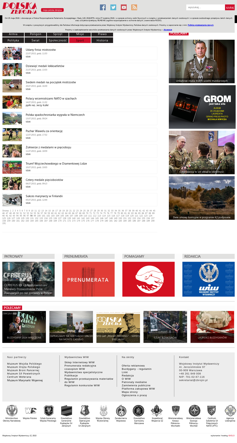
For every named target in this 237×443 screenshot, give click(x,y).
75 (104, 213)
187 (139, 220)
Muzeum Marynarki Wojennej (25, 380)
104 (57, 215)
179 (101, 220)
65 (70, 213)
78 (115, 213)
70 (87, 213)
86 (143, 213)
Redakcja (128, 375)
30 (102, 210)
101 (43, 215)
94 (17, 215)
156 (148, 218)
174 (78, 220)
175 (83, 220)
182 (115, 220)
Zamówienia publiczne (136, 385)
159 (8, 220)
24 (81, 210)
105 (62, 215)
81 (125, 213)
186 (134, 220)
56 (38, 213)
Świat (36, 40)
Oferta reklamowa (133, 365)
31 (105, 210)
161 (18, 220)
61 (56, 213)
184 (125, 220)
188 (143, 220)
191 (4, 223)
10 (32, 210)
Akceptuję (168, 29)
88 (150, 213)
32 (109, 210)
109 (80, 215)
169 (55, 220)
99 (35, 215)
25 (84, 210)
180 (106, 220)
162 (22, 220)
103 (53, 215)
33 (112, 210)
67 (77, 213)
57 (42, 213)
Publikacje (71, 375)
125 (4, 218)
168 (50, 220)
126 (8, 218)
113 (99, 215)
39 (133, 210)
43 (147, 210)
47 (7, 213)
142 (83, 218)
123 (146, 215)
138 (64, 218)
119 (127, 215)
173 (74, 220)
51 (21, 213)
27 (91, 210)
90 (3, 215)
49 (14, 213)
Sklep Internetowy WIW (79, 362)
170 (60, 220)
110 (85, 215)
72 (94, 213)
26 (88, 210)
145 (97, 218)
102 (48, 215)
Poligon (35, 34)
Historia (102, 40)
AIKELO (231, 435)
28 (95, 210)
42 (144, 210)
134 (46, 218)
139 (69, 218)
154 (139, 218)
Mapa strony (130, 392)
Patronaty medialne (134, 382)
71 (90, 213)
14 (46, 210)
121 (136, 215)
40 (137, 210)
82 (129, 213)
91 (7, 215)
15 (49, 210)
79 (118, 213)
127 (13, 218)
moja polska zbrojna (52, 10)
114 (104, 215)
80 (122, 213)
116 (113, 215)
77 (111, 213)
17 (56, 210)
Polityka (13, 40)
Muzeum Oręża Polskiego (23, 366)
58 (45, 213)
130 (27, 218)
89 (153, 213)
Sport (80, 40)
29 (98, 210)
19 (63, 210)
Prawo (102, 34)
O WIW (126, 378)
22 (74, 210)
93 (14, 215)
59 (49, 213)
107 (71, 215)
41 (140, 210)
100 (39, 215)
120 (132, 215)
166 (41, 220)
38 (130, 210)
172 (69, 220)
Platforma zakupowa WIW (138, 388)
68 (80, 213)
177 (92, 220)
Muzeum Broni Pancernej (23, 370)
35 (119, 210)
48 (10, 213)
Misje (80, 34)
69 (83, 213)
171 (64, 220)
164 (32, 220)
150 (120, 218)
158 (4, 220)
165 (36, 220)
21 (70, 210)
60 (52, 213)
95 (21, 215)
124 (150, 215)
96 (24, 215)
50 (17, 213)
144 (92, 218)
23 (77, 210)
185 (129, 220)
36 (123, 210)
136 (55, 218)
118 (122, 215)
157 (153, 218)
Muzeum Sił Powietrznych (23, 373)
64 (66, 213)
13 (42, 210)
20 (67, 210)
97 (28, 215)
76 (108, 213)
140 (74, 218)
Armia (13, 34)
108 (76, 215)
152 (129, 218)
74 (101, 213)
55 (35, 213)
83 (132, 213)
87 (146, 213)
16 (53, 210)
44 (150, 210)
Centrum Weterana (19, 376)
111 (90, 215)
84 (136, 213)
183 (120, 220)
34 (116, 210)
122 (141, 215)
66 (73, 213)
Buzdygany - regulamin (137, 368)
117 (118, 215)
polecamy (178, 33)
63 (63, 213)
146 (101, 218)
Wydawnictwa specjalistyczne (83, 372)
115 (108, 215)
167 (46, 220)
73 (97, 213)
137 (60, 218)
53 (28, 213)
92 (10, 215)
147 (106, 218)
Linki (125, 372)
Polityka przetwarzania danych (201, 25)
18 (60, 210)
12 (39, 210)
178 (97, 220)
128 (18, 218)
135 (50, 218)
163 (27, 220)
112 (94, 215)
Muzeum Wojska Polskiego (24, 363)
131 (32, 218)
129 (22, 218)
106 (67, 215)
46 (3, 213)
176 (87, 220)
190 (153, 220)
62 (59, 213)
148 (111, 218)
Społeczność (58, 40)
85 (139, 213)
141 (78, 218)
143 (87, 218)
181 (111, 220)
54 (31, 213)
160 (13, 220)
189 (148, 220)
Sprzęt (58, 34)
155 (143, 218)
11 (35, 210)
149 (115, 218)
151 (125, 218)
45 (154, 210)
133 (41, 218)
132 (36, 218)
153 (134, 218)
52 (24, 213)
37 (126, 210)
